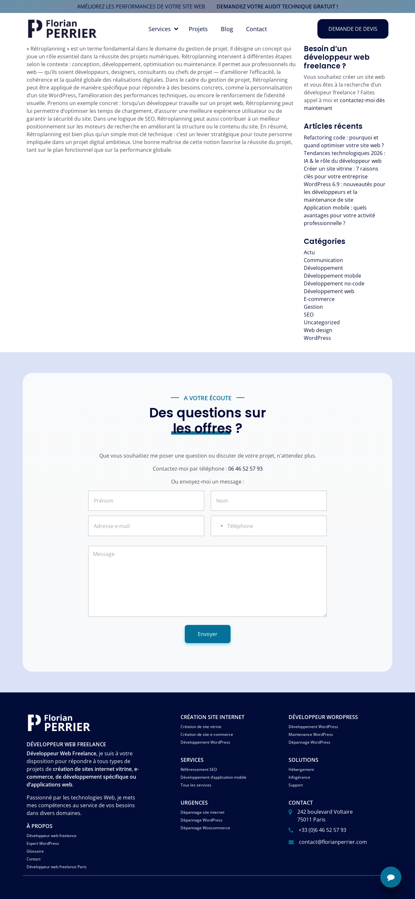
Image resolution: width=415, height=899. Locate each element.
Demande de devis (352, 28)
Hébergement (301, 769)
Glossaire (35, 851)
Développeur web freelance (52, 835)
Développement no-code (334, 283)
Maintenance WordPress (311, 734)
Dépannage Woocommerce (205, 828)
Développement (323, 267)
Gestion (313, 306)
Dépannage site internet (202, 812)
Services (159, 29)
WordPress (317, 338)
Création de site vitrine (201, 726)
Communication (323, 260)
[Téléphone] (269, 526)
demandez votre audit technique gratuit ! (277, 6)
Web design (318, 330)
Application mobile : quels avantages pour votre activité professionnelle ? (339, 215)
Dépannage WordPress (309, 742)
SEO (309, 314)
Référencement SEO (199, 769)
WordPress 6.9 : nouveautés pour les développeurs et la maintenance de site (344, 192)
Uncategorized (322, 322)
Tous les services (196, 785)
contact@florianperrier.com (333, 841)
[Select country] (218, 526)
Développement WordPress (205, 742)
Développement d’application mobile (213, 777)
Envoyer (208, 634)
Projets (198, 29)
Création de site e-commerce (207, 734)
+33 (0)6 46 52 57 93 (322, 829)
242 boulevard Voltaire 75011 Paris (325, 815)
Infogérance (299, 777)
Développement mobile (332, 275)
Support (296, 785)
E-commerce (319, 299)
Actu (309, 252)
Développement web (329, 291)
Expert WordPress (43, 843)
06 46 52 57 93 (245, 468)
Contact (256, 29)
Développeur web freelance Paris (57, 866)
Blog (227, 29)
